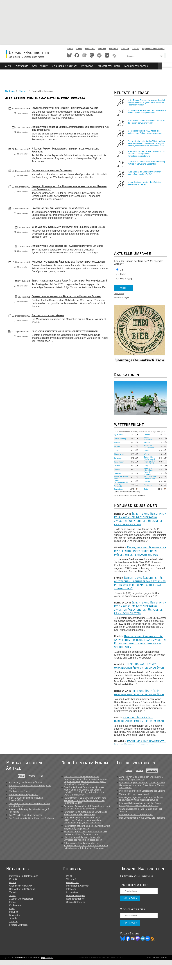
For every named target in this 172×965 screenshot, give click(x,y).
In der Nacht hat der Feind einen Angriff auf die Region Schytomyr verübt (146, 123)
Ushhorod (147, 436)
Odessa (117, 471)
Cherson (117, 475)
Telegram (99, 55)
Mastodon (91, 55)
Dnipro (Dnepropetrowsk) (120, 483)
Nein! (123, 276)
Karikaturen (90, 48)
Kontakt (135, 48)
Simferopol (147, 487)
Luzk (115, 452)
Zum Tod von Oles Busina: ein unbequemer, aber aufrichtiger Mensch (143, 779)
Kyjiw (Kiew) (118, 436)
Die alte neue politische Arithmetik (53, 172)
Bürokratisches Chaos (19, 793)
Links (12, 913)
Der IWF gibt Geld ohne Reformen (25, 816)
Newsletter (113, 48)
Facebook (76, 55)
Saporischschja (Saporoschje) (149, 479)
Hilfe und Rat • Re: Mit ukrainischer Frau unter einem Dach (138, 667)
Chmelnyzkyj (118, 456)
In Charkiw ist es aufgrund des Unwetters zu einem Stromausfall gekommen (145, 113)
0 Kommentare (23, 134)
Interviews (97, 66)
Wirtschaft (33, 66)
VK (146, 942)
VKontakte (106, 55)
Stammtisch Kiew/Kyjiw (20, 890)
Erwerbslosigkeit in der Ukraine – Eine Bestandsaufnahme (66, 109)
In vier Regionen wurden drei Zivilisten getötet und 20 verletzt (144, 185)
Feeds (12, 906)
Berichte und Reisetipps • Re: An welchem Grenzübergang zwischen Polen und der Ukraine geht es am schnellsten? (139, 520)
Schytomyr (118, 459)
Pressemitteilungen (117, 66)
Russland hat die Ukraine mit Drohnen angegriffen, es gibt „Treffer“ (144, 174)
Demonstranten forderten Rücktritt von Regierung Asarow (67, 307)
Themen (24, 93)
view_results (119, 295)
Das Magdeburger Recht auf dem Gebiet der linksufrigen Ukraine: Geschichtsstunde (143, 800)
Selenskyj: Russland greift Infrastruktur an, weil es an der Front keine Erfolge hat (88, 808)
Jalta (145, 490)
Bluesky (69, 55)
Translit (13, 896)
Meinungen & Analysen (74, 66)
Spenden (125, 48)
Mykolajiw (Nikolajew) (147, 471)
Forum (70, 48)
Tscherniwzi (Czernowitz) (148, 448)
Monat (21, 777)
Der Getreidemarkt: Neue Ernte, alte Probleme (31, 820)
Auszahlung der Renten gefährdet (25, 784)
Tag (41, 777)
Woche (32, 777)
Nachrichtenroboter (144, 66)
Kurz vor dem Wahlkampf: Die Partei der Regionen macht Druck (69, 231)
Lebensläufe (72, 896)
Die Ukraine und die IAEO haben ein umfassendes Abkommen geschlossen (144, 133)
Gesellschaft (50, 66)
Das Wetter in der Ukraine (22, 893)
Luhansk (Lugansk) (117, 487)
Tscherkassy (118, 463)
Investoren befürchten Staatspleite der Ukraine (144, 792)
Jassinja (146, 444)
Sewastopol (118, 490)
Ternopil (117, 448)
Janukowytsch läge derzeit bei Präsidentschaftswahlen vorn (68, 250)
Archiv (79, 48)
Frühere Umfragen (121, 299)
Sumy (145, 467)
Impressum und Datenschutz (23, 880)
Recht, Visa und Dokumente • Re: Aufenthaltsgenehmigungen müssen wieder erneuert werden (139, 552)
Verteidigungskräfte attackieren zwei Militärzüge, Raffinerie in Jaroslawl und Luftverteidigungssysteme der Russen (84, 821)
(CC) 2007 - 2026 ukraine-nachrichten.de (23, 962)
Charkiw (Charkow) (147, 475)
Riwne (145, 452)
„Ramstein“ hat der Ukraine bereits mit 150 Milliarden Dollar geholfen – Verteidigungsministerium (146, 155)
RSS (114, 55)
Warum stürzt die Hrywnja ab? (23, 796)
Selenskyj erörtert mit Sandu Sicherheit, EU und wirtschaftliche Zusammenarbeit (86, 834)
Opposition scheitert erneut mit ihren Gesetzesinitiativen (66, 341)
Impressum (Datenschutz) (153, 48)
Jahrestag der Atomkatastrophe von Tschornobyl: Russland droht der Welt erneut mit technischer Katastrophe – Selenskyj (87, 847)
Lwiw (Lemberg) (120, 440)
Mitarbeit (102, 48)
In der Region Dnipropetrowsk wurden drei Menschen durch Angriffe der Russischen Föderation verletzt (145, 104)
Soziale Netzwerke (75, 906)
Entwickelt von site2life (155, 962)
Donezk (146, 483)
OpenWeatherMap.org (130, 493)
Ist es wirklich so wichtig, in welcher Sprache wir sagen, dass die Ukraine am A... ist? (143, 805)
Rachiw (116, 444)
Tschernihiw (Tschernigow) (148, 459)
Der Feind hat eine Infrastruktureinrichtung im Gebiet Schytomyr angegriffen (145, 164)
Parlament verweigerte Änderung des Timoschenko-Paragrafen (69, 266)
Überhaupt (154, 772)
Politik (20, 66)
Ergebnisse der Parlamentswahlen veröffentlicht (61, 212)
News (84, 55)
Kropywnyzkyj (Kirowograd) (148, 463)
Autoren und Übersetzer (21, 903)
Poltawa (117, 467)
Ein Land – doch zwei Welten (49, 325)
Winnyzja (146, 456)
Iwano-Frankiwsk (147, 440)
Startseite (11, 93)
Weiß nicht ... (127, 280)
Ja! (121, 271)
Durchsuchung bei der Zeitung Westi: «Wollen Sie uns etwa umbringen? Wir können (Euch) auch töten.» (144, 786)
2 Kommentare (23, 115)
